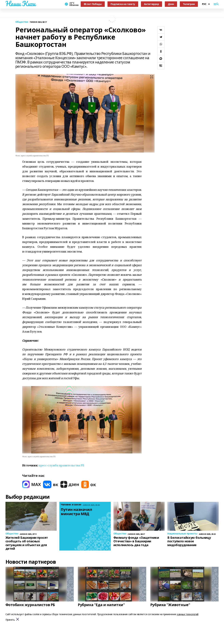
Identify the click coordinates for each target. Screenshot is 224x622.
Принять (10, 619)
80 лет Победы (93, 4)
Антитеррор (151, 4)
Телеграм (189, 4)
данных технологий (187, 614)
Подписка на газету (123, 4)
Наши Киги (20, 3)
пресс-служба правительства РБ (61, 465)
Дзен (171, 4)
